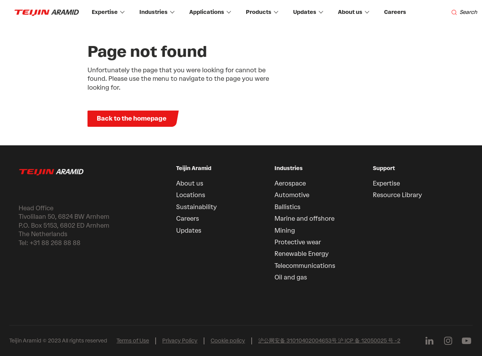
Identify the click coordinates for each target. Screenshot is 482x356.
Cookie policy (228, 340)
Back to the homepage (131, 118)
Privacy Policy (179, 340)
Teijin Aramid (193, 168)
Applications (210, 12)
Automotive (291, 195)
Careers (395, 12)
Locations (190, 195)
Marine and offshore (304, 218)
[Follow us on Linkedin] (429, 341)
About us (353, 12)
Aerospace (290, 183)
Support (384, 168)
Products (262, 12)
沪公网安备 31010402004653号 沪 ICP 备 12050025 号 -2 (329, 340)
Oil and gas (290, 277)
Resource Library (397, 195)
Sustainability (196, 207)
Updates (308, 12)
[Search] (464, 12)
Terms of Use (133, 340)
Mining (284, 230)
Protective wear (297, 242)
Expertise (108, 12)
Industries (157, 12)
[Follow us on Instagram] (448, 341)
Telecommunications (304, 265)
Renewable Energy (301, 253)
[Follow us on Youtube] (466, 341)
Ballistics (287, 207)
